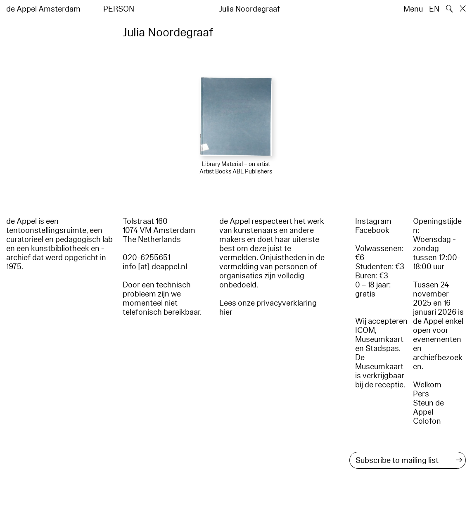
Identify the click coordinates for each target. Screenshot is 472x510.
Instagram (373, 221)
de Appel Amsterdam (43, 9)
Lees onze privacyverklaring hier (268, 308)
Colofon (427, 421)
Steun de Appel (428, 407)
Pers (421, 394)
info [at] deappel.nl (155, 266)
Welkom (427, 385)
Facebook (372, 230)
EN (434, 9)
